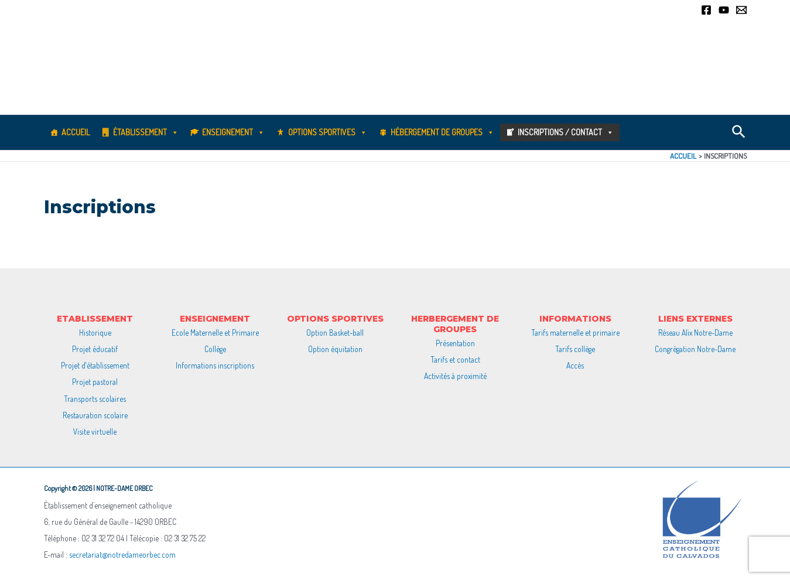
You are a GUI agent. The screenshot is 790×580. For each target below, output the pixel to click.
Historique (95, 332)
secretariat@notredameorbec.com (122, 554)
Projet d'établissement (95, 365)
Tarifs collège (575, 349)
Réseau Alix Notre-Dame (695, 332)
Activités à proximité (455, 376)
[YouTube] (724, 10)
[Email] (741, 10)
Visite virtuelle (95, 431)
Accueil (75, 132)
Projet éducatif (95, 349)
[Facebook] (706, 10)
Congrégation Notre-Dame (695, 349)
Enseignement (233, 132)
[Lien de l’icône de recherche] (739, 132)
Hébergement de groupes (442, 132)
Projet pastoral (95, 382)
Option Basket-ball (335, 332)
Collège (215, 349)
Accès (575, 365)
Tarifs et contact (455, 359)
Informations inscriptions (215, 365)
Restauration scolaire (95, 415)
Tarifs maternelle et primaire (575, 332)
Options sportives (327, 132)
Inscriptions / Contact (566, 132)
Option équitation (335, 349)
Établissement (146, 132)
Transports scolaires (95, 399)
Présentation (455, 343)
